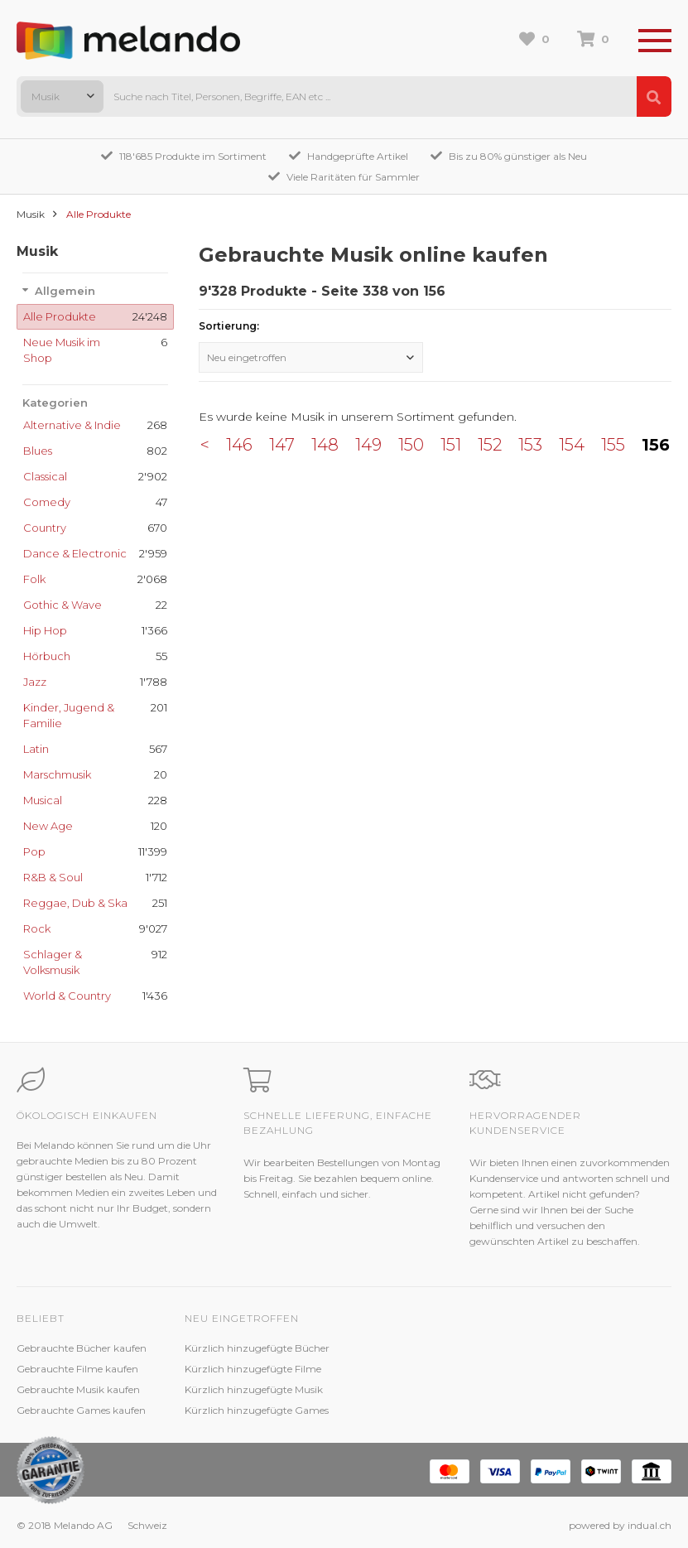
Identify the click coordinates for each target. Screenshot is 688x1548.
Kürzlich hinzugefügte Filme (253, 1368)
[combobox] (62, 96)
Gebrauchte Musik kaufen (78, 1389)
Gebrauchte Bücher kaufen (82, 1348)
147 (282, 445)
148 (325, 445)
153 (530, 445)
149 (368, 445)
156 (656, 445)
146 (239, 445)
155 (613, 445)
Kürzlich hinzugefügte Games (257, 1410)
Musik (31, 214)
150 (411, 445)
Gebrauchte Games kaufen (81, 1410)
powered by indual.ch (620, 1525)
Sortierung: (229, 326)
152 (490, 445)
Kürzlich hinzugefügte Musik (254, 1389)
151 (450, 445)
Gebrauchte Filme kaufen (77, 1368)
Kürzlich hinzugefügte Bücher (257, 1348)
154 (572, 445)
